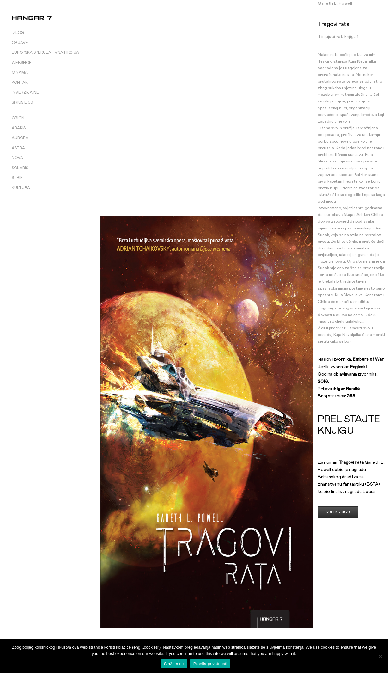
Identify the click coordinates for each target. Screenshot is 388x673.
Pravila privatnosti (210, 663)
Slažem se (174, 663)
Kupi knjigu (338, 512)
